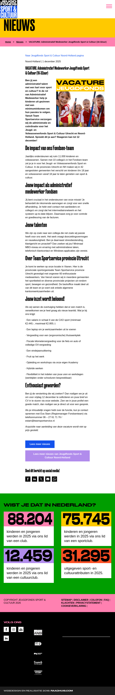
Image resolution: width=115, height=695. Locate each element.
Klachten (67, 603)
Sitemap (66, 600)
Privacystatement (88, 603)
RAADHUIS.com (62, 691)
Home (8, 42)
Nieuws (20, 42)
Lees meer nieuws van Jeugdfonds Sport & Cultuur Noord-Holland (57, 456)
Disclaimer (81, 600)
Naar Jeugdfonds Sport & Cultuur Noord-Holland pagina (54, 55)
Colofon (96, 600)
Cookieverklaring (73, 606)
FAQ (106, 600)
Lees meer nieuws (40, 444)
